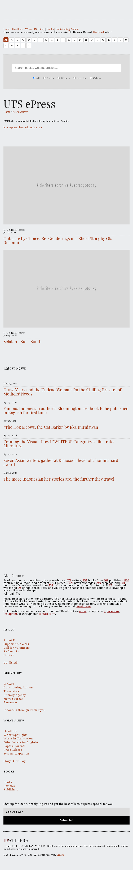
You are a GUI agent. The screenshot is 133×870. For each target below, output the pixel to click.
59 (19, 588)
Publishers (10, 789)
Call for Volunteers (16, 647)
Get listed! (10, 662)
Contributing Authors (67, 29)
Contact (8, 655)
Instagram (10, 614)
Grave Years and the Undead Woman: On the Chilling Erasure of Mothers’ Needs (62, 392)
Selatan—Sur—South (22, 341)
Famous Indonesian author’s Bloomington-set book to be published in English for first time (65, 410)
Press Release (12, 749)
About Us (10, 640)
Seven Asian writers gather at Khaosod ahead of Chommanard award (60, 462)
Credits (60, 855)
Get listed (98, 32)
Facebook (113, 611)
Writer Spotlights (15, 735)
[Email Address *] (66, 812)
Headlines (17, 29)
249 (98, 583)
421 (71, 583)
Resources (10, 702)
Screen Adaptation (16, 753)
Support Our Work (16, 644)
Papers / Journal (14, 746)
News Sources (20, 111)
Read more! (84, 606)
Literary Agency (14, 695)
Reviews (9, 786)
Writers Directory (35, 29)
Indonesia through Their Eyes (24, 710)
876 (126, 580)
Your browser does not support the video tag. (66, 527)
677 (68, 580)
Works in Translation (18, 738)
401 (50, 585)
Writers (63, 78)
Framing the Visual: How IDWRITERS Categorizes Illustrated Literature (59, 443)
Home (6, 29)
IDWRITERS (66, 7)
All (6, 40)
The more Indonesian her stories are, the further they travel (58, 479)
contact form (46, 614)
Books (50, 29)
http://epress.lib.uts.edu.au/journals (22, 127)
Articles (79, 78)
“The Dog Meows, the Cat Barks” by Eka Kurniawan (50, 427)
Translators (11, 691)
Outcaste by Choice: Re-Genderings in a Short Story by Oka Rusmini (58, 240)
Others (95, 78)
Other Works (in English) (20, 742)
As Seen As (11, 651)
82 (110, 585)
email (82, 611)
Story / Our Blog (14, 761)
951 (85, 580)
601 (122, 583)
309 (106, 580)
